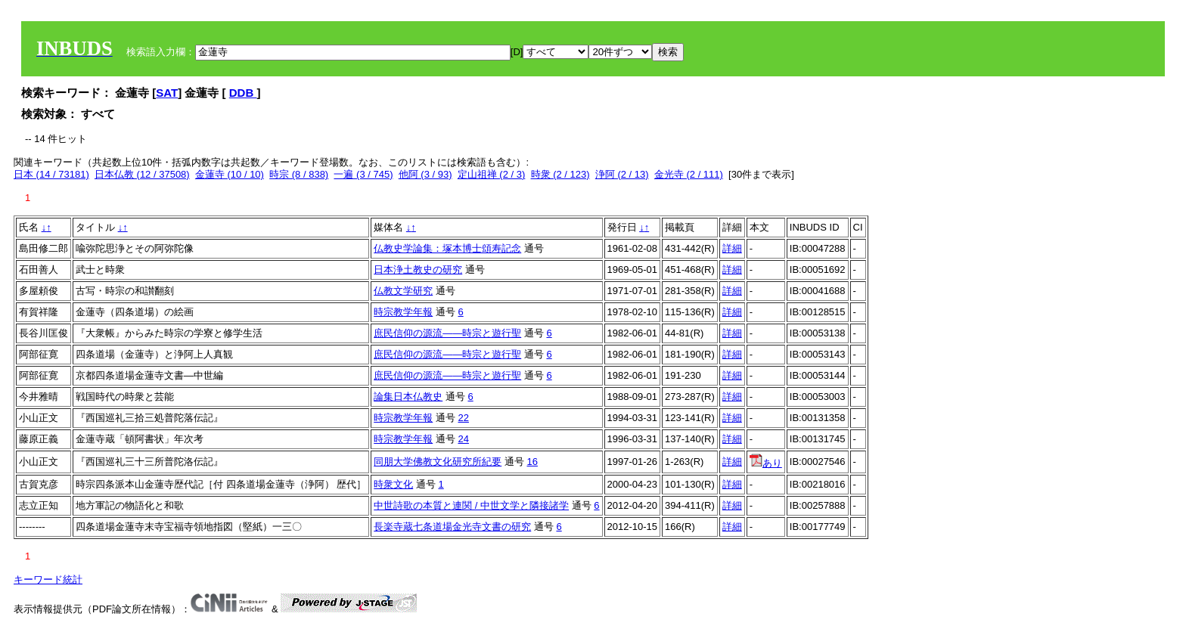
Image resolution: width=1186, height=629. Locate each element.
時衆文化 (393, 484)
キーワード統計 (48, 579)
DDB (243, 92)
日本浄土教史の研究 (418, 269)
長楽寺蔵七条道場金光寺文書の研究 (452, 526)
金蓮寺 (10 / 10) (229, 174)
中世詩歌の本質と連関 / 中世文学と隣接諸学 (471, 505)
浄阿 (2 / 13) (622, 174)
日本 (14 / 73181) (51, 174)
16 (531, 461)
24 (463, 439)
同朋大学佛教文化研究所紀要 (437, 461)
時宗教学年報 (403, 312)
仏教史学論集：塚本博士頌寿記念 (447, 248)
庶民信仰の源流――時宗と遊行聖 (447, 333)
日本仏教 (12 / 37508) (142, 174)
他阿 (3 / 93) (425, 174)
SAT (167, 92)
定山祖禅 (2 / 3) (492, 174)
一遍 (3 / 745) (363, 174)
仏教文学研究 (403, 290)
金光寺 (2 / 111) (688, 174)
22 (463, 417)
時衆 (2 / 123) (560, 174)
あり (766, 463)
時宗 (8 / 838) (298, 174)
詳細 (732, 248)
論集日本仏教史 (408, 396)
